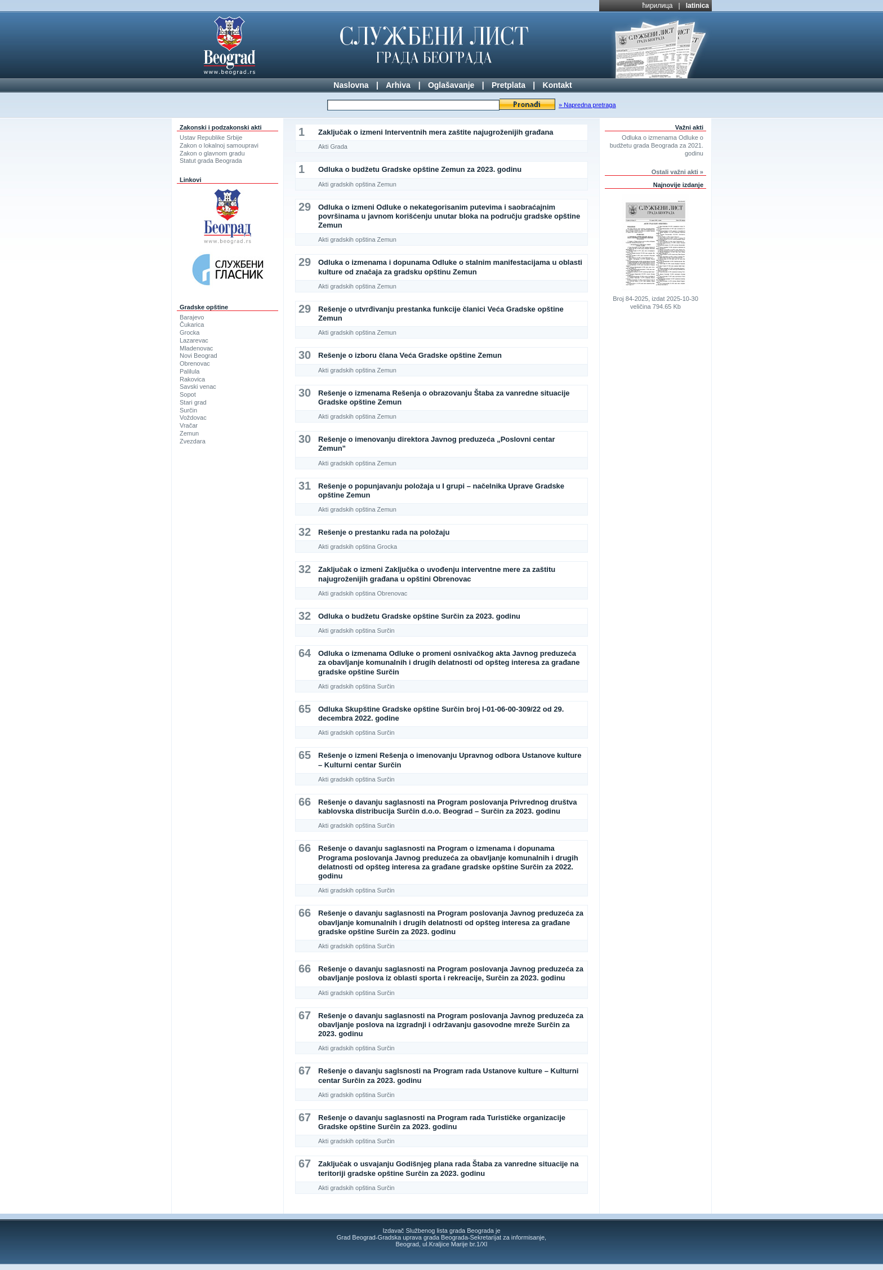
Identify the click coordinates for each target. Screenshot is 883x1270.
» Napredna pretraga (587, 104)
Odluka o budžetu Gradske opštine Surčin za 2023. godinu (419, 616)
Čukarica (192, 324)
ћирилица (658, 6)
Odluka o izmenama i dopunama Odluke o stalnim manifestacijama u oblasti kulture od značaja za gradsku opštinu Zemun (450, 267)
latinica (697, 6)
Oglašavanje (451, 85)
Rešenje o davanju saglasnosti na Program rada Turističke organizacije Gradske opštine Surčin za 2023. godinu (441, 1122)
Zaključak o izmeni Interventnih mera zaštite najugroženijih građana (436, 132)
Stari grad (193, 402)
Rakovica (192, 379)
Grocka (189, 332)
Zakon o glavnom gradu (212, 153)
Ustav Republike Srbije (211, 137)
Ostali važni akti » (677, 171)
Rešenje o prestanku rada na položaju (383, 532)
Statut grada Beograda (211, 160)
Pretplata (508, 85)
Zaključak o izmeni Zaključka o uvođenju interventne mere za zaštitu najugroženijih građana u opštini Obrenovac (436, 574)
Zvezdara (193, 441)
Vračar (189, 425)
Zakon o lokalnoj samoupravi (219, 145)
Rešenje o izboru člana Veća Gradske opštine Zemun (410, 355)
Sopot (188, 394)
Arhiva (398, 85)
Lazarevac (194, 340)
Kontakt (557, 85)
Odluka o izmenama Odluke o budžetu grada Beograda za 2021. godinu (656, 145)
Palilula (189, 371)
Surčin (188, 410)
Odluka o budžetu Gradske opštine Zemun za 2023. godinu (419, 169)
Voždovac (193, 417)
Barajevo (192, 317)
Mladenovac (196, 348)
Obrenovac (195, 363)
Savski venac (198, 386)
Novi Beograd (198, 355)
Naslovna (350, 85)
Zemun (189, 433)
